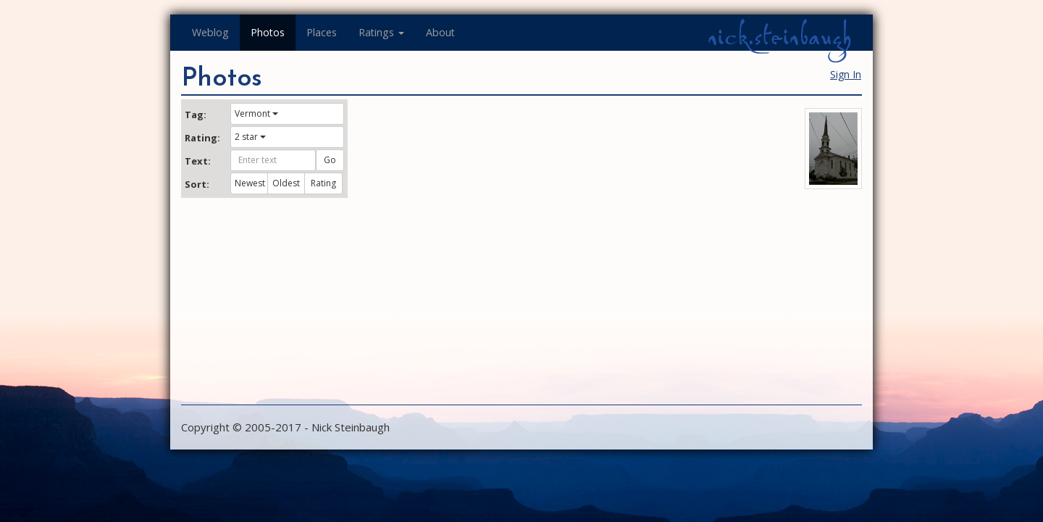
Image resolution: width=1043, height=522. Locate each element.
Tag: (195, 114)
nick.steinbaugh (779, 37)
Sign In (845, 74)
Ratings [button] (381, 32)
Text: (198, 160)
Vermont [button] (256, 113)
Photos (268, 32)
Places (321, 32)
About (440, 32)
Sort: (197, 184)
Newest (250, 183)
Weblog (210, 32)
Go (330, 160)
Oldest (286, 183)
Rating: (202, 137)
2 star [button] (250, 136)
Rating (323, 183)
